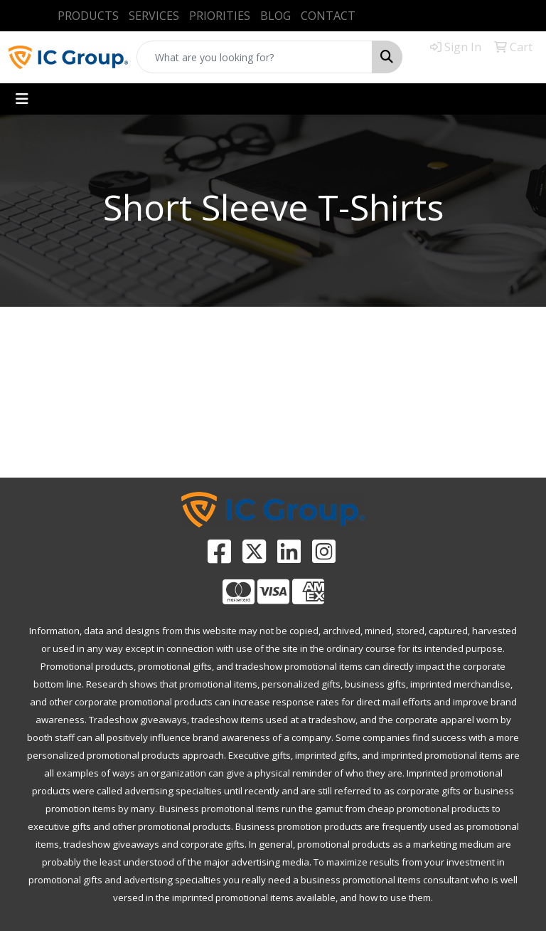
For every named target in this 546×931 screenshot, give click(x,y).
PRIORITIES (219, 15)
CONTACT (328, 15)
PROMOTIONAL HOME (68, 447)
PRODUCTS (88, 15)
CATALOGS (341, 439)
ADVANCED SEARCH (204, 439)
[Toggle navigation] (22, 99)
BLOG (275, 15)
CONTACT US (477, 439)
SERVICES (154, 15)
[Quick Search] (254, 57)
